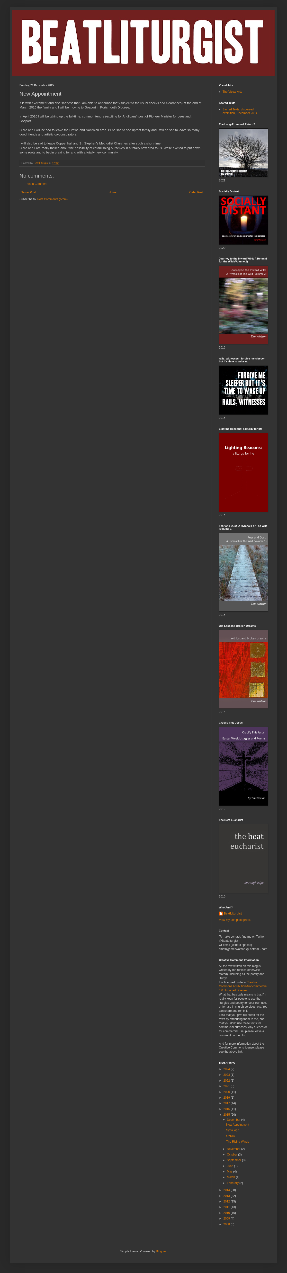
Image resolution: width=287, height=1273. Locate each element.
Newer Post (28, 192)
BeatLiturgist (233, 913)
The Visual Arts (232, 91)
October (232, 1154)
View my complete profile (235, 920)
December (234, 1119)
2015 (227, 1114)
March (231, 1177)
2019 (227, 1097)
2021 (227, 1086)
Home (113, 192)
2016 (227, 1109)
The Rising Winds (237, 1141)
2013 (227, 1196)
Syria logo (232, 1130)
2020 (227, 1092)
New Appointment (237, 1124)
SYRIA (230, 1136)
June (230, 1166)
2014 (227, 1190)
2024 (227, 1069)
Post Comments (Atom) (52, 199)
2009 (227, 1218)
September (234, 1160)
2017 (227, 1103)
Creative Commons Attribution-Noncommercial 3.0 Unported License (243, 986)
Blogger (161, 1251)
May (230, 1171)
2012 (227, 1201)
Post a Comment (36, 184)
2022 (227, 1080)
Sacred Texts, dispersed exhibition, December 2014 (240, 111)
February (233, 1183)
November (234, 1149)
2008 (227, 1224)
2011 (227, 1207)
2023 (227, 1074)
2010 (227, 1213)
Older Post (196, 192)
